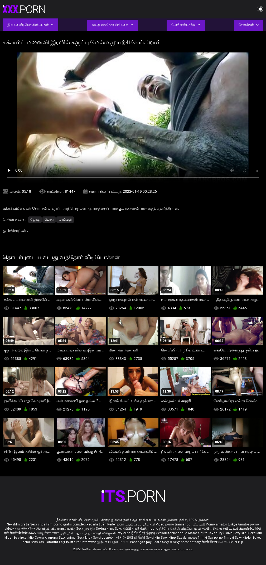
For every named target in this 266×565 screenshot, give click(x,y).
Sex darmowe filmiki (192, 537)
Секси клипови (47, 537)
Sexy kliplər (244, 537)
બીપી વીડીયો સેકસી (215, 528)
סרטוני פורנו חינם (85, 542)
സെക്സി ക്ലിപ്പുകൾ (104, 533)
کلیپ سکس (198, 524)
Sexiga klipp (105, 528)
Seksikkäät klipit (127, 528)
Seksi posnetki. (104, 537)
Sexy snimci (68, 537)
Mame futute (197, 533)
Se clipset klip (24, 537)
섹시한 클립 (125, 537)
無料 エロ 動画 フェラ (113, 542)
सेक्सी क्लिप (210, 542)
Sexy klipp (169, 537)
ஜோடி (35, 219)
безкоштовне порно (171, 533)
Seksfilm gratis (18, 524)
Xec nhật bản (96, 524)
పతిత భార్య (36, 533)
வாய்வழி (65, 219)
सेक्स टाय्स (52, 533)
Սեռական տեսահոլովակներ (56, 528)
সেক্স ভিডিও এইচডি (25, 528)
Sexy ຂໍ (167, 542)
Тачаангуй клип (221, 533)
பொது (49, 219)
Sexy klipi (241, 533)
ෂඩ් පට (223, 542)
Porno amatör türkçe (221, 524)
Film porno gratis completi (66, 524)
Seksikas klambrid (45, 542)
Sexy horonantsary (187, 542)
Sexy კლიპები (86, 528)
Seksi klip (153, 537)
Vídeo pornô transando (173, 524)
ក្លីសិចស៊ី (137, 533)
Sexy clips (38, 524)
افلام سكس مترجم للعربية (140, 524)
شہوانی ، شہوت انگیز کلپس (76, 533)
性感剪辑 (149, 533)
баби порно (149, 528)
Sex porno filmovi (221, 537)
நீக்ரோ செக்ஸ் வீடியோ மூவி (180, 528)
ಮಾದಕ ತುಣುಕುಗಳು (242, 528)
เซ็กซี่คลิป (140, 537)
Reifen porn (115, 524)
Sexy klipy (85, 537)
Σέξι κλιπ (66, 542)
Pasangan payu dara (146, 542)
